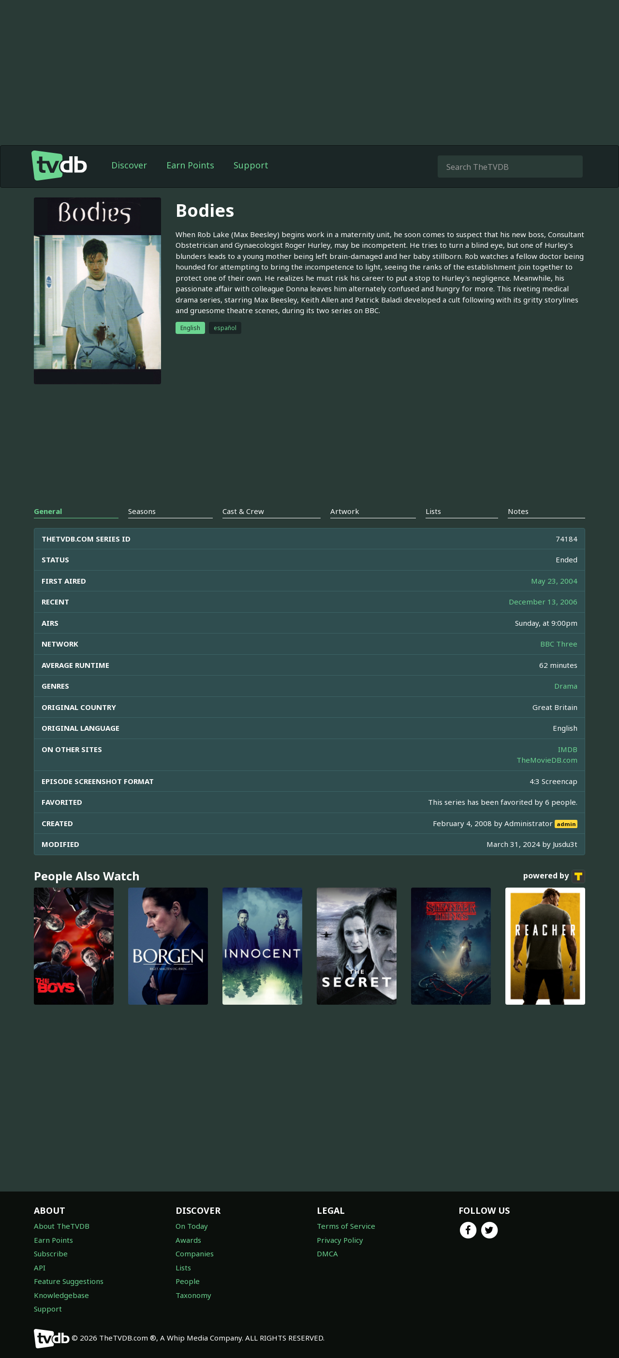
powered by (554, 876)
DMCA (327, 1253)
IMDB (567, 749)
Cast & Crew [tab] (243, 511)
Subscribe (51, 1253)
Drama (565, 686)
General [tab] (48, 511)
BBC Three (558, 644)
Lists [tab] (433, 511)
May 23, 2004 (554, 581)
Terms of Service (346, 1226)
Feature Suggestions (68, 1281)
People (188, 1281)
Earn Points (190, 165)
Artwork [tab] (344, 511)
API (39, 1267)
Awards (188, 1240)
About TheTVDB (61, 1226)
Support (251, 165)
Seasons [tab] (142, 511)
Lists (183, 1267)
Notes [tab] (518, 511)
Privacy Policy (340, 1240)
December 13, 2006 (543, 601)
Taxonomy (193, 1295)
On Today (192, 1226)
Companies (195, 1253)
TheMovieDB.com (546, 760)
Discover (129, 165)
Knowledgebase (61, 1295)
